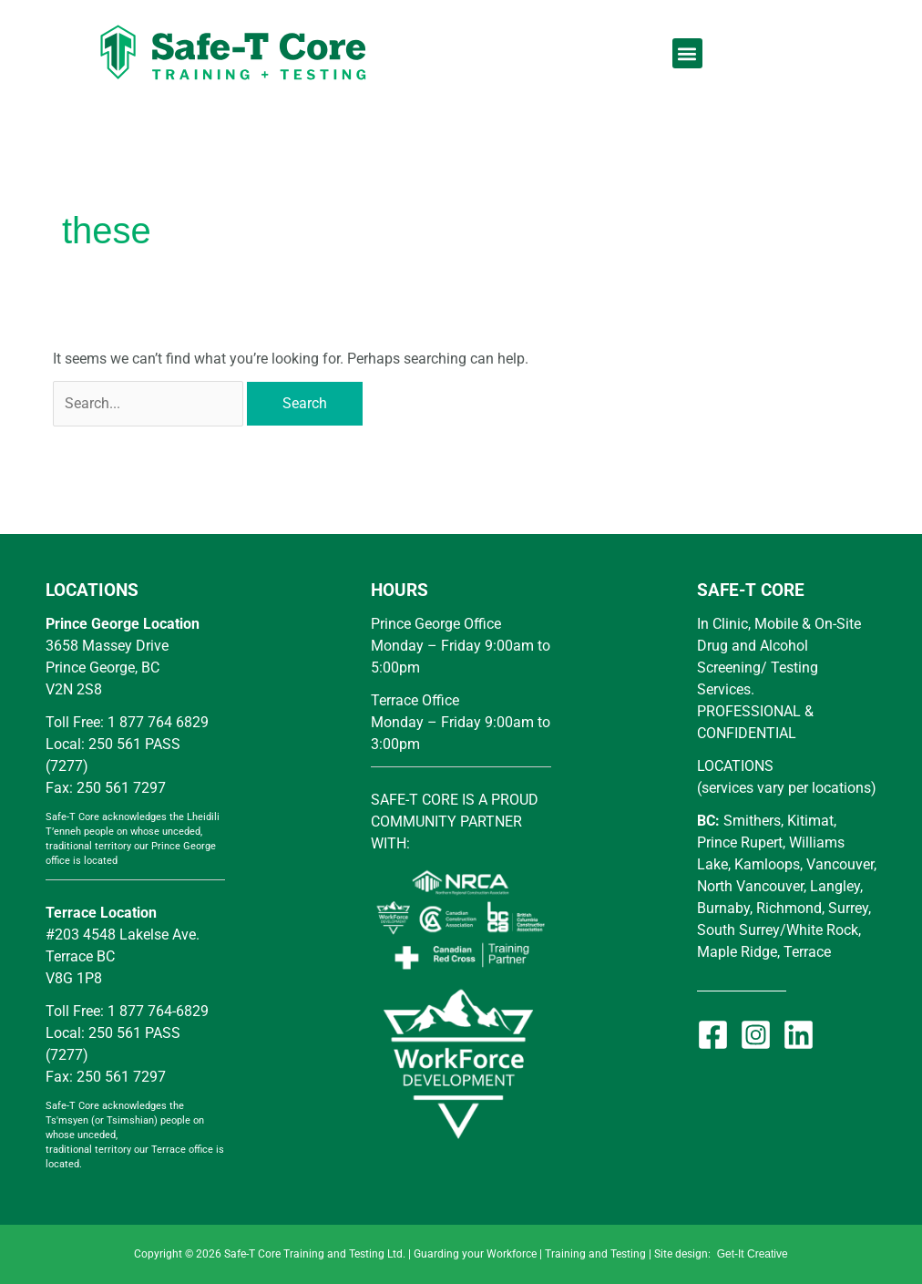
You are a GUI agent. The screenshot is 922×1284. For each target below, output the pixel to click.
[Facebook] (713, 1035)
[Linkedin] (798, 1035)
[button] (687, 53)
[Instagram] (756, 1035)
